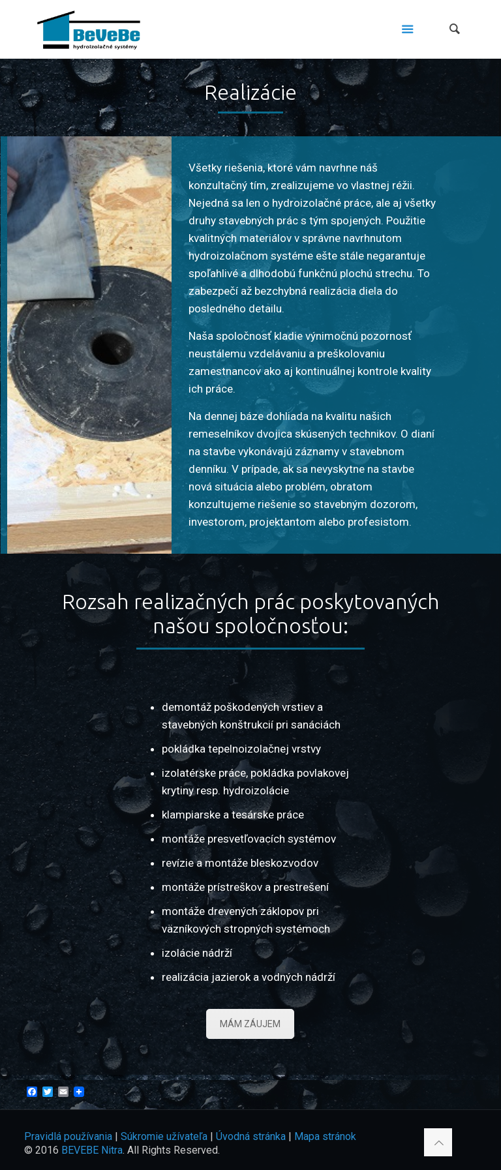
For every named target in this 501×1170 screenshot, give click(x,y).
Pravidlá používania (68, 1136)
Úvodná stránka (251, 1136)
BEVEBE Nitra (92, 1150)
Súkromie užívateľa (164, 1136)
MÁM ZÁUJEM (250, 1024)
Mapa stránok (325, 1136)
